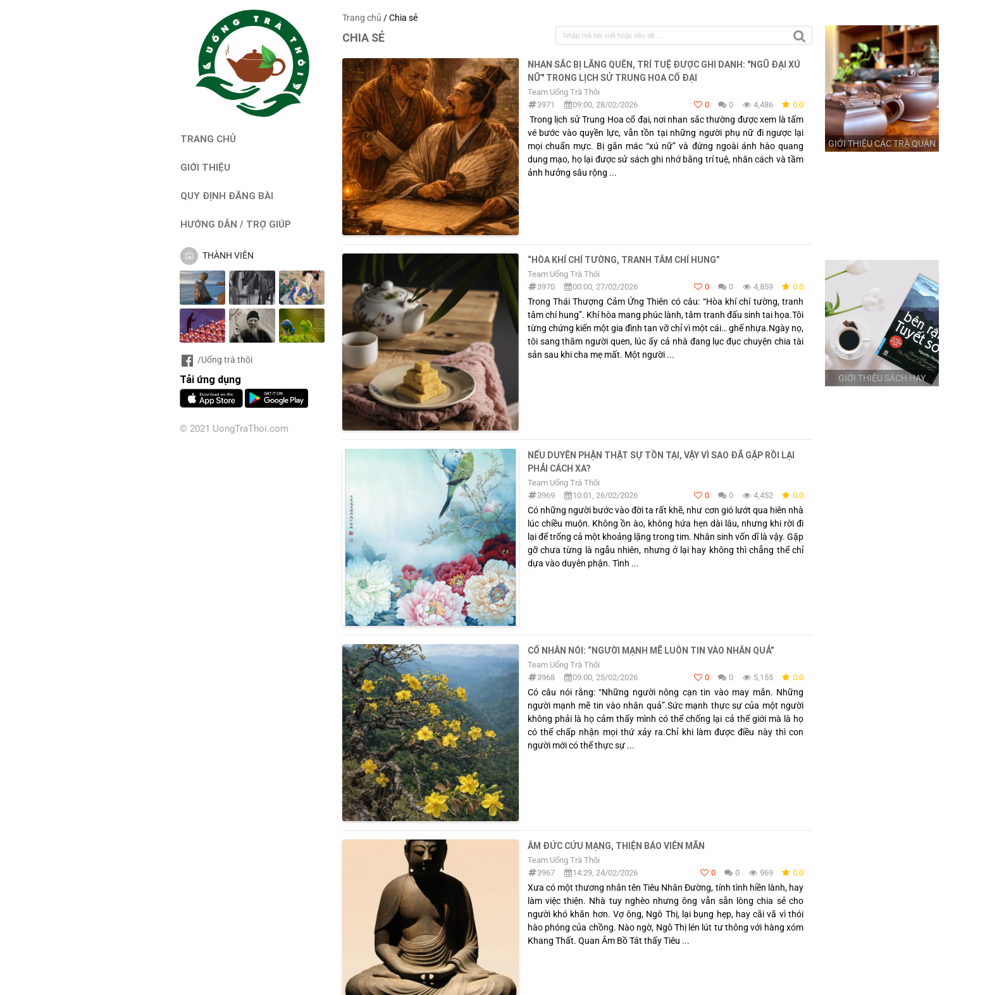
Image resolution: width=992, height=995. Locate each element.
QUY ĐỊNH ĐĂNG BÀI (226, 196)
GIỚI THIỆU (205, 167)
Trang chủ (361, 18)
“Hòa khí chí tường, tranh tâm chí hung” (624, 260)
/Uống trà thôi (216, 360)
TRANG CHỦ (208, 139)
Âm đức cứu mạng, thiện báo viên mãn (616, 846)
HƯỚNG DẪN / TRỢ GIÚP (235, 224)
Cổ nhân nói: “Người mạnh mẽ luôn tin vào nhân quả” (651, 650)
